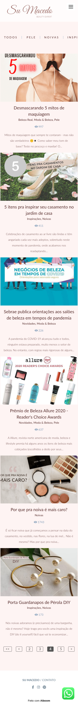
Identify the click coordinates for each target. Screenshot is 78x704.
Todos (11, 37)
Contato (49, 680)
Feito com (39, 700)
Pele (31, 37)
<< (8, 649)
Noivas (51, 37)
